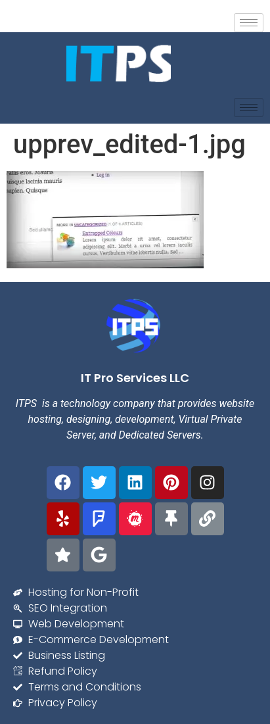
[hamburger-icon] (248, 22)
